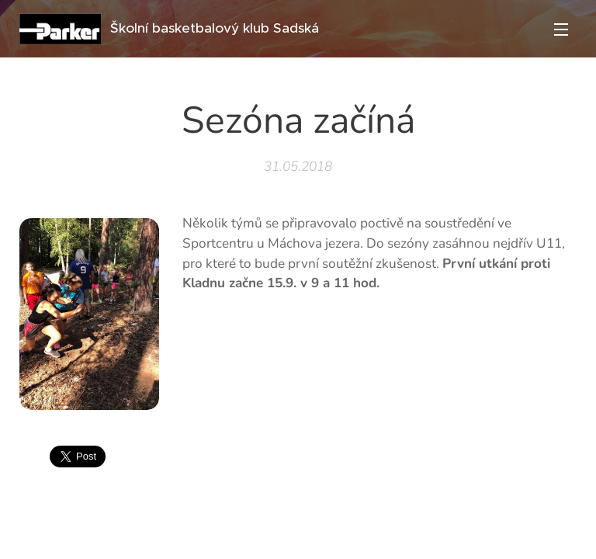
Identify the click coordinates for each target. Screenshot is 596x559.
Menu (561, 29)
